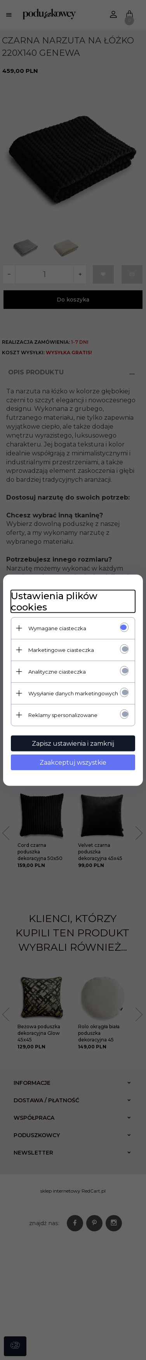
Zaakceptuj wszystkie (73, 762)
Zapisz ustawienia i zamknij (73, 743)
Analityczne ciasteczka (57, 671)
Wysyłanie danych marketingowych (73, 693)
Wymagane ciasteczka (57, 628)
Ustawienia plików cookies (54, 601)
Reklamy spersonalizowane (62, 715)
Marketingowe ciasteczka (61, 649)
